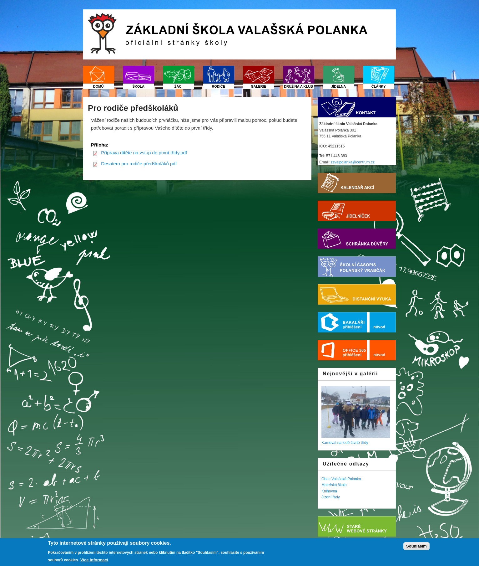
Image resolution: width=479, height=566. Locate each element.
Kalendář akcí (357, 183)
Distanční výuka (357, 294)
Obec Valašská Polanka (341, 479)
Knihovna (329, 491)
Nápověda (383, 322)
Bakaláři (344, 322)
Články (378, 86)
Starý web (357, 526)
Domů (98, 86)
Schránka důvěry (357, 239)
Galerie (258, 86)
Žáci (178, 86)
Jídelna (338, 86)
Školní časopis (357, 266)
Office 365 (344, 350)
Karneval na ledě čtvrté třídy (344, 442)
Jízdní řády (330, 497)
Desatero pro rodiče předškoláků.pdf (139, 163)
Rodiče (218, 86)
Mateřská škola (334, 485)
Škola (138, 86)
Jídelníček (357, 211)
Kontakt (357, 107)
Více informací (94, 560)
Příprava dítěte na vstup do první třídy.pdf (144, 152)
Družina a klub (298, 86)
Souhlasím (416, 546)
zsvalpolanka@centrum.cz (353, 162)
